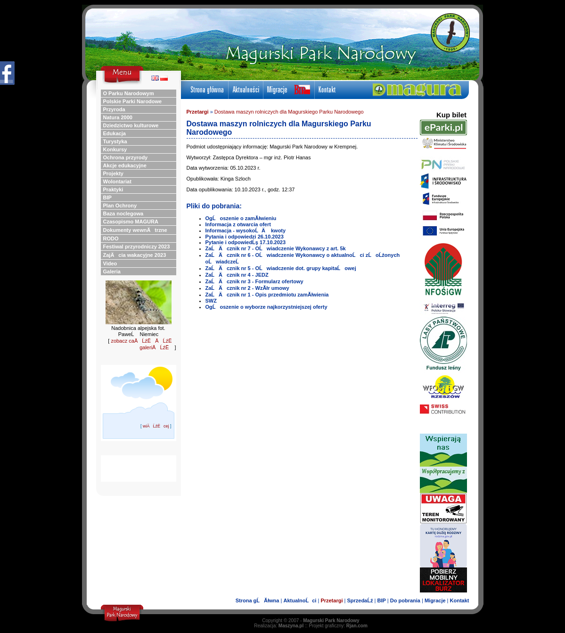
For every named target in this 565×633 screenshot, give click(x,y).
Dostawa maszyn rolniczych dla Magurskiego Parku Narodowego (289, 112)
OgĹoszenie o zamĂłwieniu (241, 218)
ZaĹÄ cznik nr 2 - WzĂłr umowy (247, 288)
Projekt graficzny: (338, 625)
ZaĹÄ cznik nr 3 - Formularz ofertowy (254, 281)
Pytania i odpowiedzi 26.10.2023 (244, 236)
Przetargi (198, 112)
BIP (381, 600)
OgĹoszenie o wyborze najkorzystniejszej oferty (266, 307)
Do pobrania (405, 600)
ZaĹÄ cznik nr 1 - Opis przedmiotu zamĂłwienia (267, 294)
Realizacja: (278, 625)
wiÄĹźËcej (156, 426)
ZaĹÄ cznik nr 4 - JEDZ (237, 275)
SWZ (211, 301)
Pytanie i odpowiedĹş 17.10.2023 (245, 242)
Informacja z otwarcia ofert (238, 224)
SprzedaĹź (360, 600)
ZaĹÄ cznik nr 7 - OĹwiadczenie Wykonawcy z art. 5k (275, 248)
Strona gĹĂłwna (257, 600)
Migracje (435, 600)
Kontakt (459, 600)
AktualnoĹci (299, 600)
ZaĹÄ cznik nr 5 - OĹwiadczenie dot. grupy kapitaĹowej (280, 268)
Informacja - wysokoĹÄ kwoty (245, 230)
